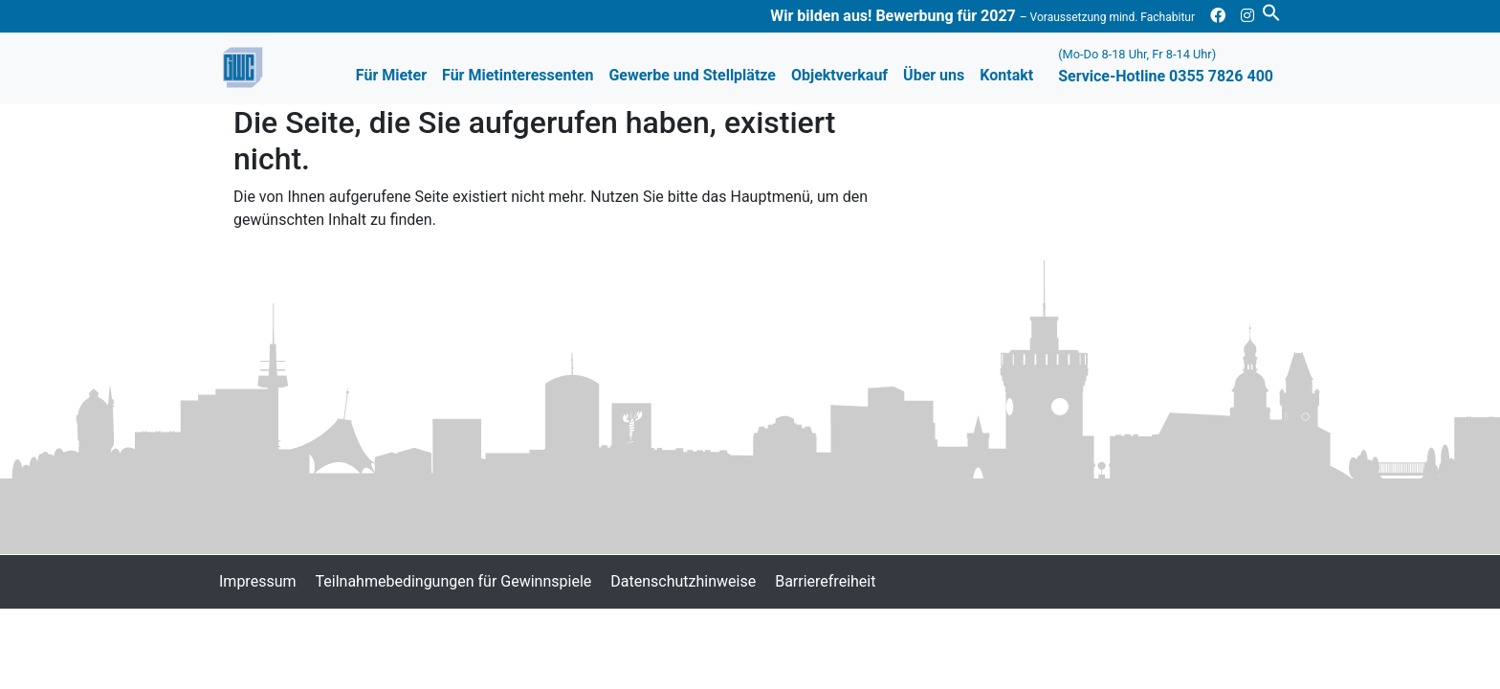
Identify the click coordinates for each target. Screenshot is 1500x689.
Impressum (258, 581)
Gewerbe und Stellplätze (692, 75)
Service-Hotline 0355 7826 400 (1165, 66)
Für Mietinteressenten (517, 75)
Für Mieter (391, 75)
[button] (1271, 11)
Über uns (933, 75)
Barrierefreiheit (825, 581)
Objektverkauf (839, 75)
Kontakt (1006, 75)
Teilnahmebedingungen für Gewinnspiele (454, 581)
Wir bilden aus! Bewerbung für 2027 (982, 16)
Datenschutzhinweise (683, 581)
